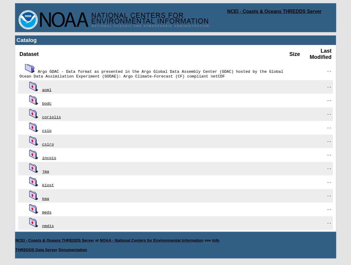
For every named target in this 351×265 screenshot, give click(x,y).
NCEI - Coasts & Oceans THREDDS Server (274, 11)
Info (215, 241)
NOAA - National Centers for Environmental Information (151, 241)
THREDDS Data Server (36, 250)
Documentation (72, 250)
